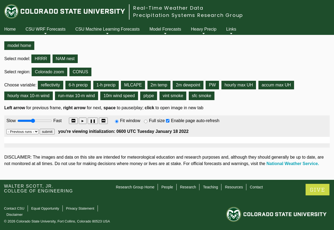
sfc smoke (201, 95)
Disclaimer (14, 215)
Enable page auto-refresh (195, 120)
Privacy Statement (80, 208)
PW (212, 85)
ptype (148, 95)
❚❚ (93, 121)
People (167, 187)
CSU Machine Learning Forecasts (107, 29)
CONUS (80, 72)
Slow (11, 120)
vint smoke (173, 95)
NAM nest (65, 58)
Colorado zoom (49, 72)
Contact (256, 187)
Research (188, 187)
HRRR (41, 58)
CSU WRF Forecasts (45, 29)
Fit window (130, 120)
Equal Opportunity (45, 208)
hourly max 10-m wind (29, 95)
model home (19, 45)
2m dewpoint (188, 85)
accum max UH (276, 85)
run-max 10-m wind (76, 95)
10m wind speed (119, 95)
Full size (157, 120)
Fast (57, 120)
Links (231, 29)
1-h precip (106, 85)
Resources (234, 187)
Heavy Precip (203, 29)
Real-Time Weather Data (168, 8)
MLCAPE (133, 85)
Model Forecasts (165, 29)
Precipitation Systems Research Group (188, 15)
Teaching (210, 187)
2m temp (159, 85)
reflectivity (50, 85)
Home (10, 29)
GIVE (317, 190)
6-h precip (78, 85)
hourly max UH (239, 85)
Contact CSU (14, 208)
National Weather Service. (292, 163)
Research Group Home (135, 187)
